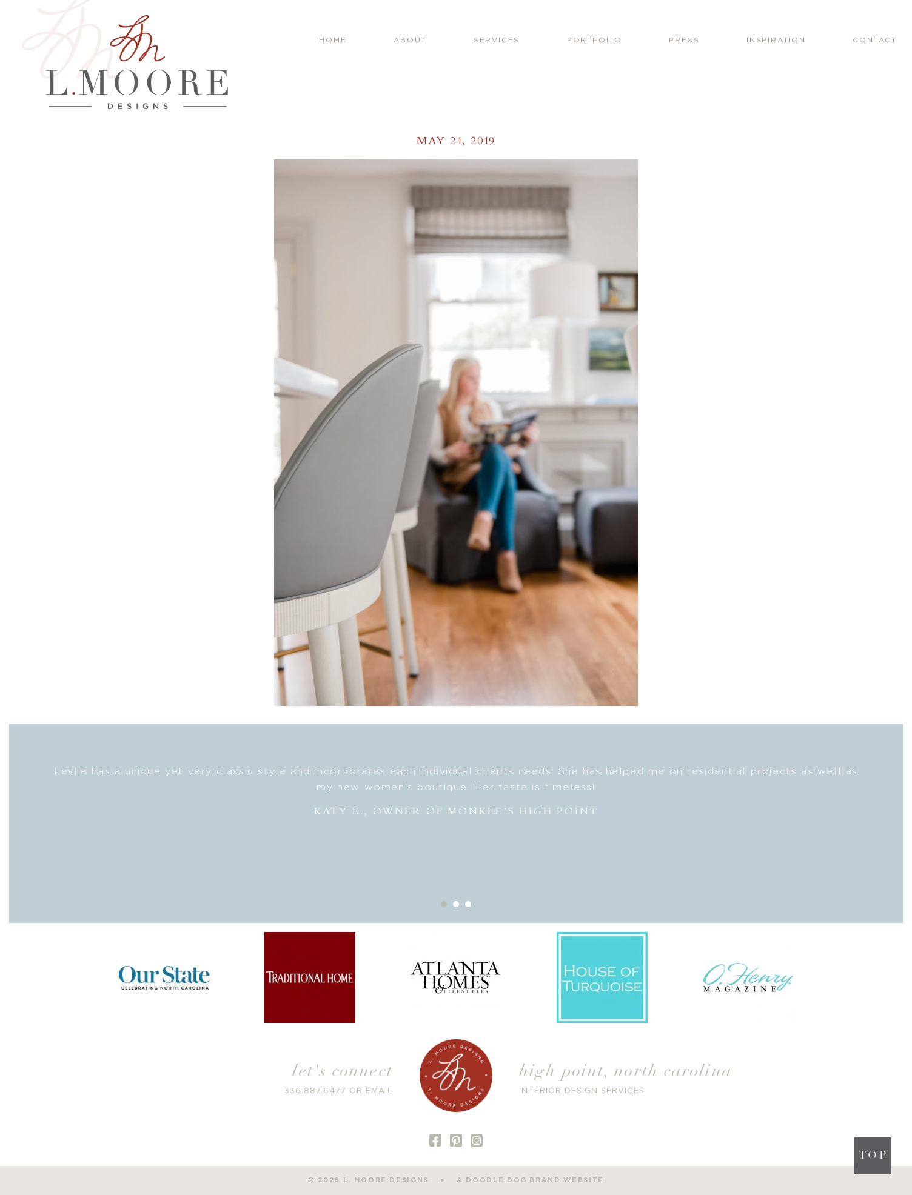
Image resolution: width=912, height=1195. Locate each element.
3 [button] (468, 904)
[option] (456, 792)
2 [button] (456, 904)
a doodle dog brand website (530, 1180)
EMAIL (379, 1091)
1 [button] (444, 904)
